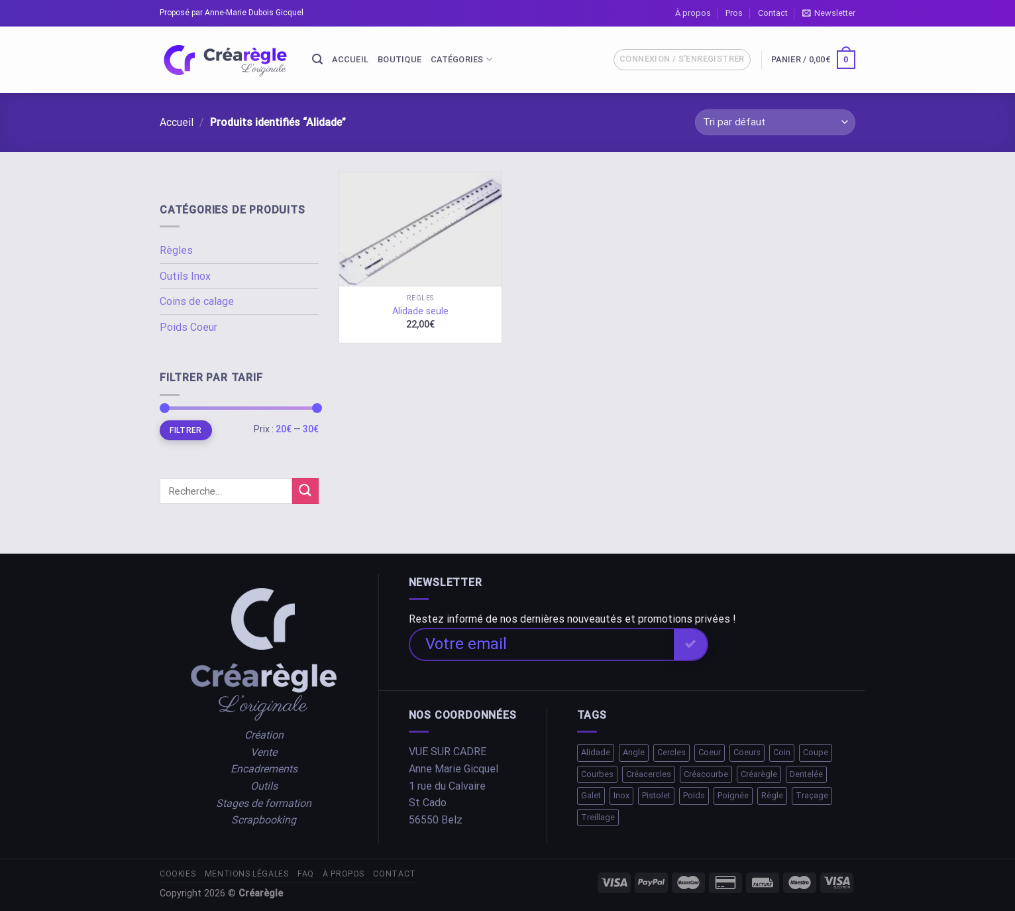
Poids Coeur (188, 327)
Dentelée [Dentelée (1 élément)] (806, 774)
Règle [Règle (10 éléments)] (772, 795)
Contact (773, 13)
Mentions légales (247, 874)
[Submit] (305, 491)
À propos (693, 13)
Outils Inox (185, 276)
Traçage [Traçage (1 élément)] (812, 795)
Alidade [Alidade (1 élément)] (595, 752)
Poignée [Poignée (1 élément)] (733, 795)
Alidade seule (420, 311)
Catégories (461, 59)
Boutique (399, 59)
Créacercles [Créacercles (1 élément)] (648, 774)
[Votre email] (541, 644)
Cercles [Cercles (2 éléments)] (671, 752)
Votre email (466, 644)
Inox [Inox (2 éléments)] (621, 795)
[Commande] (775, 122)
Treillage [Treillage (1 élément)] (598, 817)
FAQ (305, 874)
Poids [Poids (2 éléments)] (694, 795)
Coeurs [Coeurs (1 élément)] (747, 752)
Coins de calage (197, 301)
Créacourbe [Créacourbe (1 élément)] (706, 774)
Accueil (350, 59)
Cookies (177, 874)
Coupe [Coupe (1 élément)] (815, 752)
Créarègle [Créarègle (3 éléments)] (759, 774)
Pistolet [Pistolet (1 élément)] (656, 795)
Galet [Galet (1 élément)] (591, 795)
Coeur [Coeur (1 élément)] (709, 752)
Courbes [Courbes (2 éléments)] (597, 774)
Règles (176, 250)
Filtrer (186, 430)
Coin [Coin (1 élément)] (781, 752)
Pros (734, 13)
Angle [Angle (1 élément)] (634, 752)
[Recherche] (317, 59)
